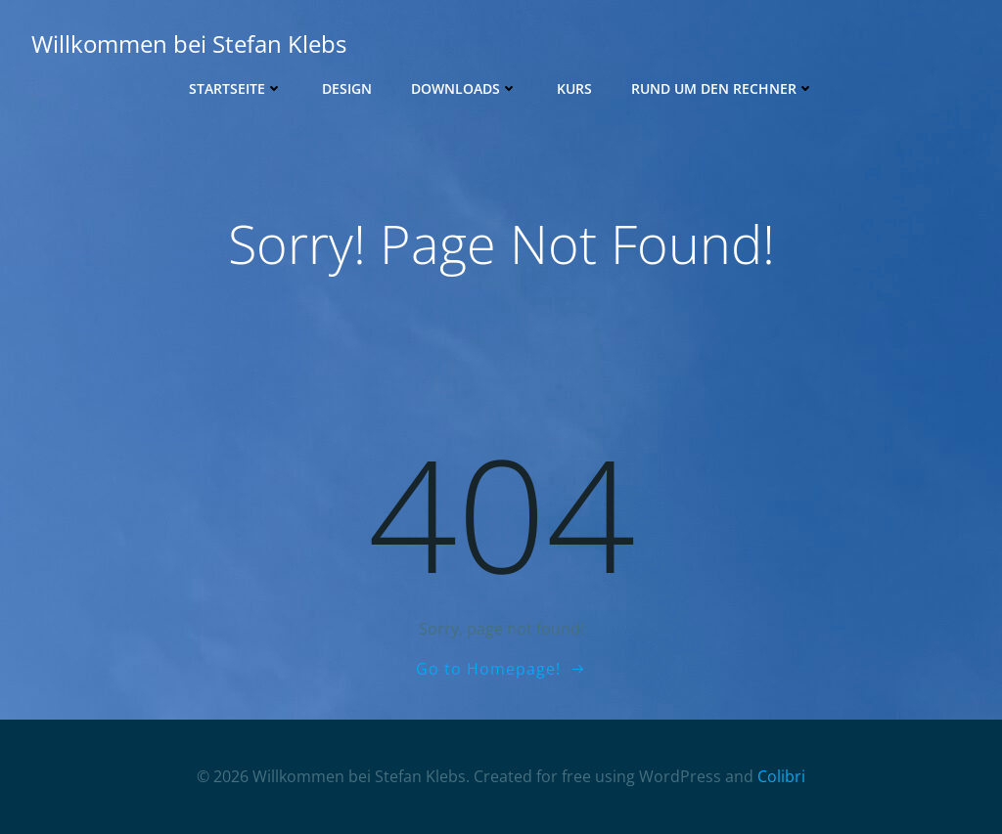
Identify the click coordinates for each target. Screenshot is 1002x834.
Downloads (464, 88)
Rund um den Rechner (722, 88)
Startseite (236, 88)
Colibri (781, 776)
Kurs (574, 88)
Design (347, 88)
